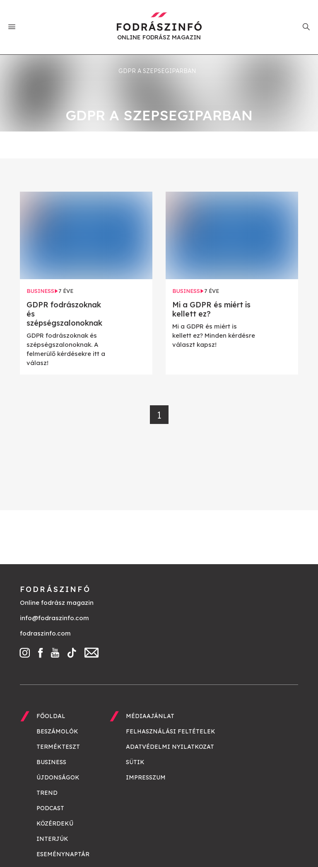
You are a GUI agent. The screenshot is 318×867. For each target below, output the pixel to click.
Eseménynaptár (62, 854)
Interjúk (52, 839)
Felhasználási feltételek (170, 731)
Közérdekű (54, 823)
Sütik (135, 762)
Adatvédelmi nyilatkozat (170, 746)
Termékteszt (58, 746)
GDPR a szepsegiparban (157, 71)
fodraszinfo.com (45, 633)
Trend (47, 792)
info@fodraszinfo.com (54, 618)
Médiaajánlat (150, 716)
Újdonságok (58, 777)
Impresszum (146, 777)
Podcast (50, 808)
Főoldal (50, 716)
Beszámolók (57, 731)
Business (51, 762)
